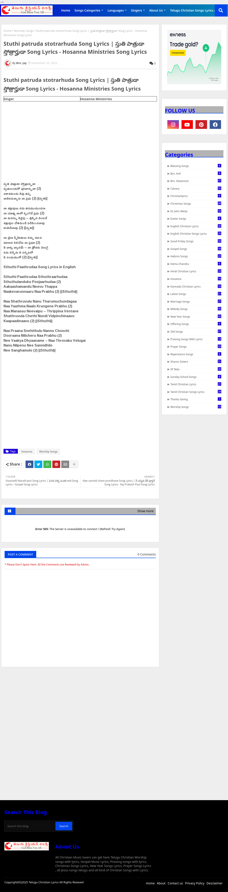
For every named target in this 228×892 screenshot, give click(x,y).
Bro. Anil (195, 173)
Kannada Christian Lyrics (195, 286)
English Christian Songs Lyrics (195, 234)
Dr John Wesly (195, 211)
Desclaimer (215, 883)
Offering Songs (195, 324)
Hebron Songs (195, 256)
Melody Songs (195, 309)
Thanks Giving (195, 399)
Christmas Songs (195, 203)
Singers (136, 10)
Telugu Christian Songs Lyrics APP (195, 10)
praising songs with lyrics (195, 339)
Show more (145, 511)
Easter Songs (195, 218)
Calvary (195, 188)
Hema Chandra (195, 264)
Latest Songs (195, 294)
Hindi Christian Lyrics (195, 271)
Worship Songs (24, 31)
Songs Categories (87, 10)
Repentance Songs (195, 354)
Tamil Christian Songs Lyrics (195, 392)
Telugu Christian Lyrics (44, 882)
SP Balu (195, 369)
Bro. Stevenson (195, 181)
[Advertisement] (80, 703)
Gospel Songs (195, 249)
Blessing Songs (195, 166)
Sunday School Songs (195, 377)
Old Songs (195, 331)
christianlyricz (195, 196)
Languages (116, 10)
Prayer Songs (195, 346)
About (161, 883)
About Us (156, 10)
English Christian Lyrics (195, 226)
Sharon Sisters (195, 362)
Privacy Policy (194, 883)
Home (65, 10)
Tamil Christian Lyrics (195, 384)
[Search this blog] (30, 826)
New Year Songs (195, 316)
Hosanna (26, 451)
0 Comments (147, 554)
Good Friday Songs (195, 241)
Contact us (175, 883)
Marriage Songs (195, 301)
